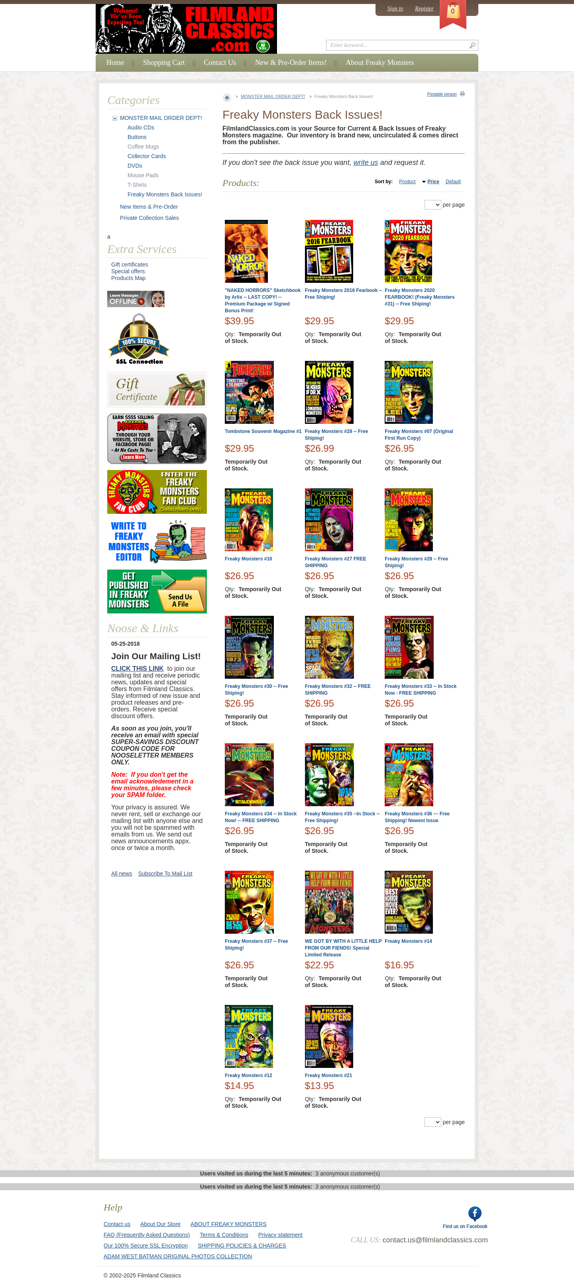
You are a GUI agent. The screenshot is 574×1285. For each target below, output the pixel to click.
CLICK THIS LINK (137, 668)
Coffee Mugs (143, 146)
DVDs (135, 166)
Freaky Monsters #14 (408, 941)
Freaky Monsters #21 (328, 1075)
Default (453, 181)
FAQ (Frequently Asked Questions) (147, 1235)
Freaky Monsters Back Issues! (165, 194)
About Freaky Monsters (380, 63)
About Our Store (160, 1224)
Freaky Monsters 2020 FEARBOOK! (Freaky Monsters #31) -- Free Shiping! (419, 297)
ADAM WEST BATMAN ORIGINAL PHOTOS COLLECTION (178, 1256)
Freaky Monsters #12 (248, 1075)
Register (424, 9)
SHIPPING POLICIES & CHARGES (242, 1245)
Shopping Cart (164, 63)
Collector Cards (147, 156)
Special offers (128, 271)
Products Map (128, 278)
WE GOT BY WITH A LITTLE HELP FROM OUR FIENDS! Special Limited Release (343, 948)
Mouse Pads (143, 175)
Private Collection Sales (149, 218)
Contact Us (220, 63)
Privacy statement (280, 1235)
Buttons (137, 137)
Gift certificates (129, 264)
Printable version (442, 94)
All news (121, 873)
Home (115, 63)
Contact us (117, 1224)
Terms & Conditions (224, 1235)
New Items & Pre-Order (149, 207)
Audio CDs (141, 127)
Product (407, 181)
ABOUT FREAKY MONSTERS (229, 1224)
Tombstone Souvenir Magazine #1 (263, 431)
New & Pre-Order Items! (290, 63)
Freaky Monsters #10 (248, 559)
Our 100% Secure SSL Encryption (146, 1245)
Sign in (395, 9)
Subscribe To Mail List (165, 873)
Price (433, 181)
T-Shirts (137, 185)
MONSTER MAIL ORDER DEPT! (273, 96)
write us (366, 163)
